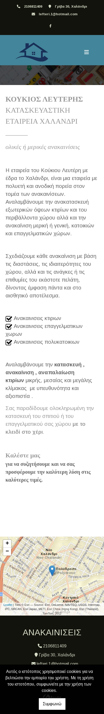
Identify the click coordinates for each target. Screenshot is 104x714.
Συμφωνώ (52, 704)
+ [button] (7, 544)
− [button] (7, 552)
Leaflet (8, 604)
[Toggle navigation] (86, 52)
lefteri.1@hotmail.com (58, 14)
